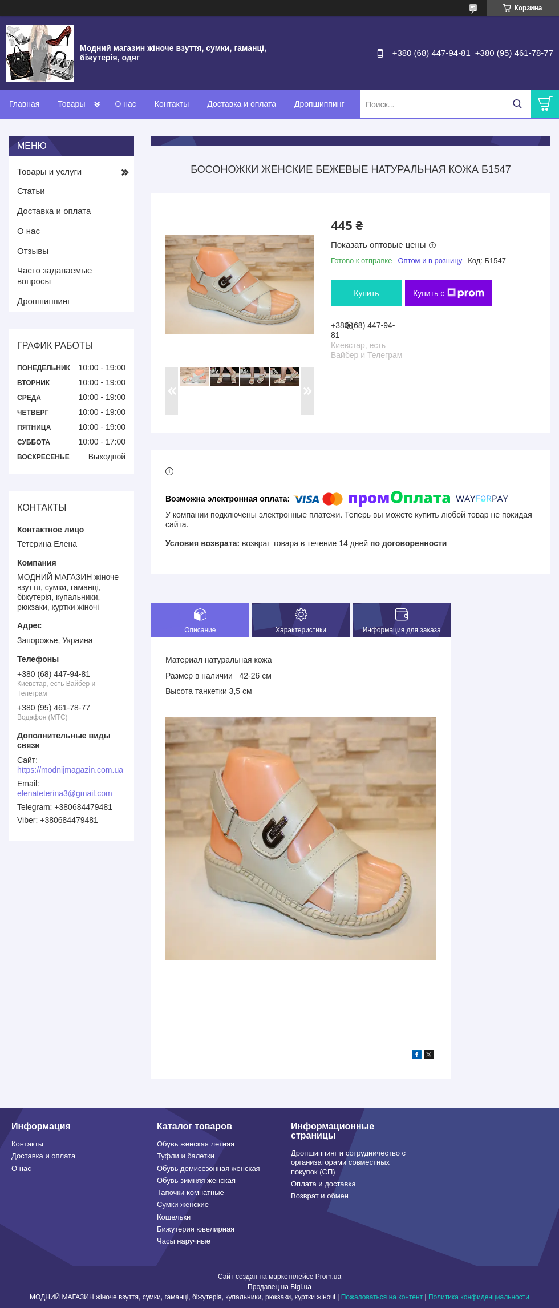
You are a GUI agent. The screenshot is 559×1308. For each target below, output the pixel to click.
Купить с (448, 293)
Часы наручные (183, 1241)
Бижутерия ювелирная (195, 1229)
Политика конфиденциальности (478, 1297)
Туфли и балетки (185, 1156)
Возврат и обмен (320, 1196)
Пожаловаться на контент (382, 1297)
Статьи (31, 191)
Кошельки (174, 1217)
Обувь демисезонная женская (208, 1168)
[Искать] (517, 104)
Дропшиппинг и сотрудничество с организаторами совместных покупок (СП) (348, 1162)
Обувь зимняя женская (196, 1180)
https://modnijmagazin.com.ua (70, 769)
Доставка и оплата (241, 103)
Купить (366, 293)
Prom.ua (328, 1277)
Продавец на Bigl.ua (279, 1287)
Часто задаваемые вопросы (54, 275)
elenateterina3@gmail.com (64, 793)
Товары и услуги (49, 171)
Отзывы (32, 251)
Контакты (172, 103)
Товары (71, 103)
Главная (24, 103)
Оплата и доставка (323, 1184)
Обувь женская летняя (195, 1144)
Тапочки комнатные (190, 1192)
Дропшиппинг (319, 103)
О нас (125, 103)
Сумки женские (183, 1204)
